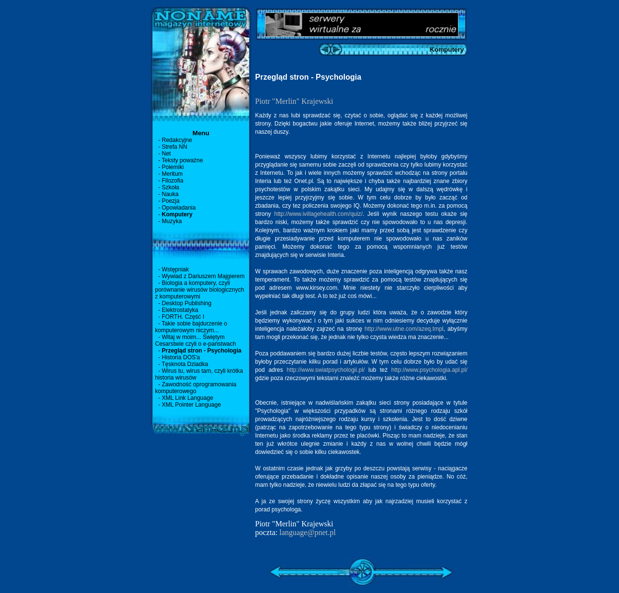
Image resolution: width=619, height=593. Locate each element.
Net (166, 153)
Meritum (172, 173)
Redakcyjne (177, 140)
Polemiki (173, 167)
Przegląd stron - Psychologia (202, 350)
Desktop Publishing (187, 303)
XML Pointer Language (191, 404)
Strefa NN (175, 146)
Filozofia (173, 180)
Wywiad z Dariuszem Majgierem (203, 276)
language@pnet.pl (308, 532)
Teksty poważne (182, 160)
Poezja (171, 201)
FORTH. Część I (183, 316)
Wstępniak (175, 269)
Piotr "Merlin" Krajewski (294, 101)
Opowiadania (179, 207)
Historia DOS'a (181, 357)
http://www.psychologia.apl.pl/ (429, 370)
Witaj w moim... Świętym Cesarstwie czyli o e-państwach (195, 340)
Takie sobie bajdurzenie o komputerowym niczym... (191, 327)
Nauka (170, 194)
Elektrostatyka (180, 310)
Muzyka (172, 221)
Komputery (177, 214)
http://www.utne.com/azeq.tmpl (404, 328)
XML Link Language (187, 398)
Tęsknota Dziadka (185, 364)
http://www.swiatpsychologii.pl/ (326, 370)
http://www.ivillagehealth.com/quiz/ (318, 214)
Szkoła (170, 187)
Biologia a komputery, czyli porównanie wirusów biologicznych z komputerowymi (199, 290)
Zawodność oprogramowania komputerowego (195, 388)
